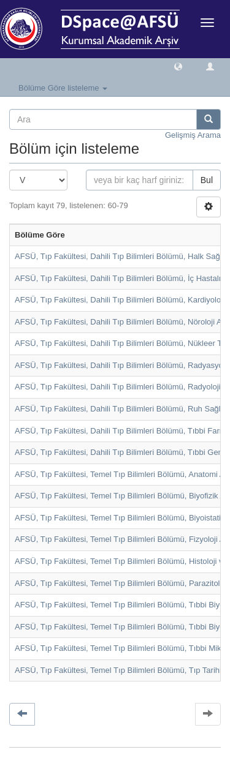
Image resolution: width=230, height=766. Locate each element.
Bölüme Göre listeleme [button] (62, 87)
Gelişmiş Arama (193, 135)
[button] (178, 66)
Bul (207, 180)
